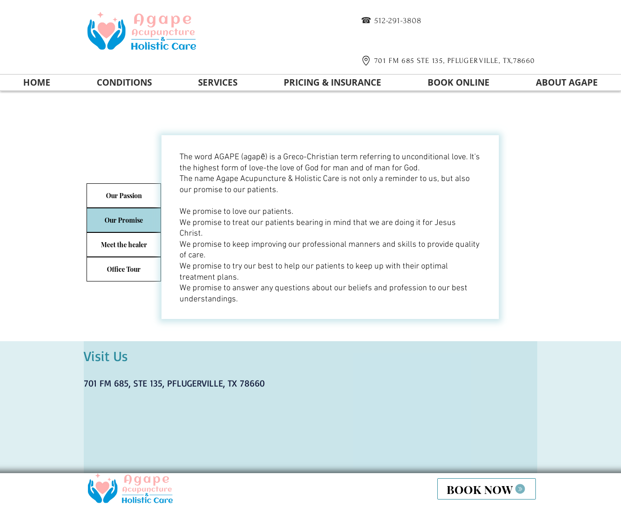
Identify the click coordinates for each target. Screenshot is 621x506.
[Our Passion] (124, 195)
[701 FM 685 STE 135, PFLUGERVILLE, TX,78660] (446, 60)
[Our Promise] (124, 220)
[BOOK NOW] (486, 489)
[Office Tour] (124, 269)
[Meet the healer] (124, 244)
